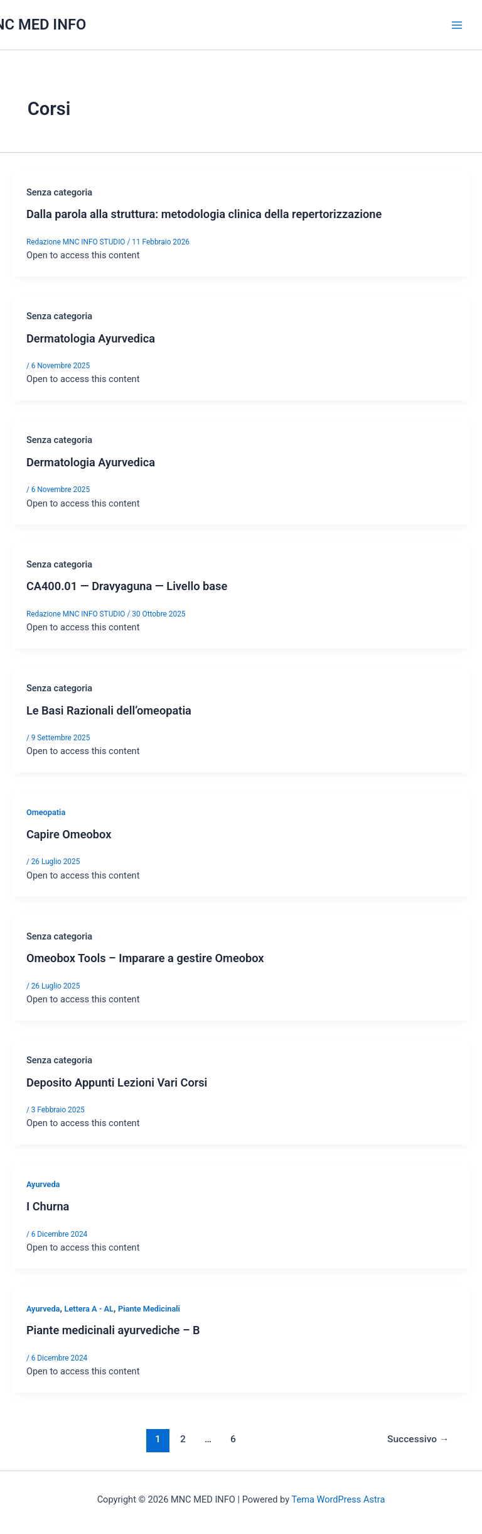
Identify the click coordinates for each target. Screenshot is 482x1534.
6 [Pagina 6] (233, 1439)
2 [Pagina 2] (183, 1439)
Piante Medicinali (149, 1308)
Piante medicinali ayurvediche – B (113, 1330)
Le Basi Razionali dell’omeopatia (108, 710)
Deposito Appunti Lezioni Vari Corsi (116, 1082)
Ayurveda (43, 1184)
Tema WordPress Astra (338, 1499)
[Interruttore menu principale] (456, 24)
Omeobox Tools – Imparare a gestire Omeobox (145, 958)
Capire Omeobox (68, 834)
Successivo (418, 1439)
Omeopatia (45, 812)
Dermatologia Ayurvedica (90, 338)
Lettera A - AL (89, 1308)
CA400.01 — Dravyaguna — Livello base (126, 586)
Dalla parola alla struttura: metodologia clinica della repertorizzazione (204, 214)
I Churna (48, 1206)
